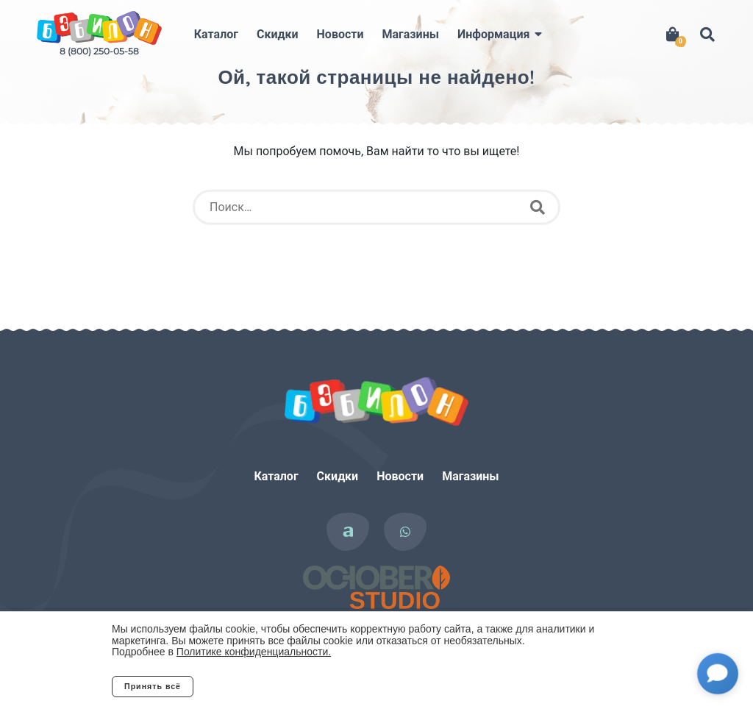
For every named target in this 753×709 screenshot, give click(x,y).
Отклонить (251, 686)
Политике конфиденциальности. (253, 652)
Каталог (216, 34)
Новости (340, 34)
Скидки (278, 34)
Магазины (410, 34)
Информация (493, 34)
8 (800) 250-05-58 (99, 51)
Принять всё (152, 686)
